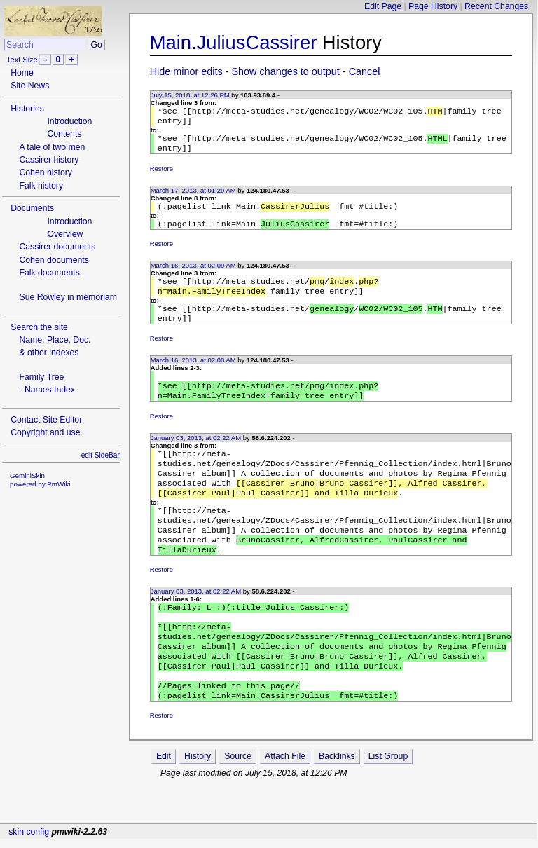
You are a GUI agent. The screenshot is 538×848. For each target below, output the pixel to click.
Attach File (285, 802)
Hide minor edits (186, 71)
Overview (65, 234)
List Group (388, 802)
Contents (64, 134)
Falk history (41, 186)
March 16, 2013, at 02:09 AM (193, 274)
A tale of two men (52, 147)
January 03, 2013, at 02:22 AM (196, 456)
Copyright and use (45, 432)
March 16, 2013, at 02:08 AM (193, 374)
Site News (30, 85)
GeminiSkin (27, 475)
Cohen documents (53, 260)
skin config (28, 840)
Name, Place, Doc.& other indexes (54, 346)
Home (22, 73)
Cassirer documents (57, 247)
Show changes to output (286, 71)
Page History (432, 6)
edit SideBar (100, 455)
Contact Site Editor (46, 420)
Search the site (39, 327)
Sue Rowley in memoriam (67, 297)
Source (237, 802)
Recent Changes (496, 6)
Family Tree (41, 377)
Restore (161, 174)
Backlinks (337, 802)
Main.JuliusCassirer (233, 42)
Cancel (364, 71)
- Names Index (47, 390)
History (197, 802)
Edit (163, 802)
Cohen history (45, 172)
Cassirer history (48, 160)
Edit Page (382, 6)
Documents (32, 208)
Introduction (69, 121)
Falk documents (49, 273)
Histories (27, 109)
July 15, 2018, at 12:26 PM (190, 95)
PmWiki (58, 484)
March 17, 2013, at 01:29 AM (193, 196)
